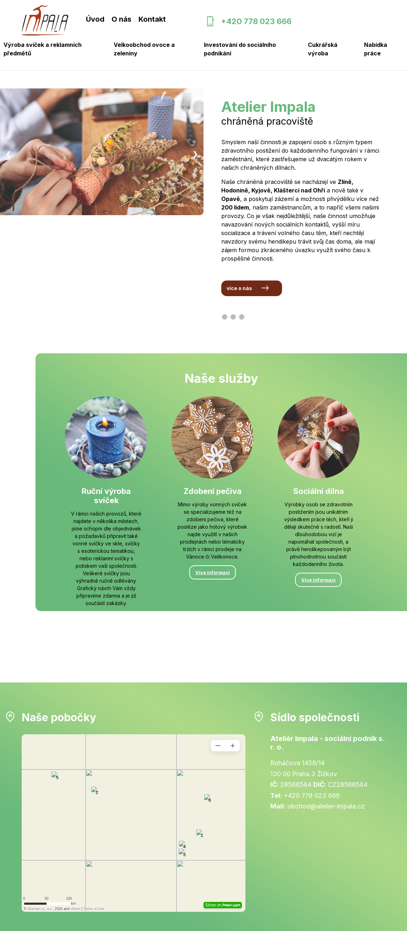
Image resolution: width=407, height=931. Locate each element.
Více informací (106, 619)
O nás (121, 19)
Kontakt (152, 19)
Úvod (95, 19)
